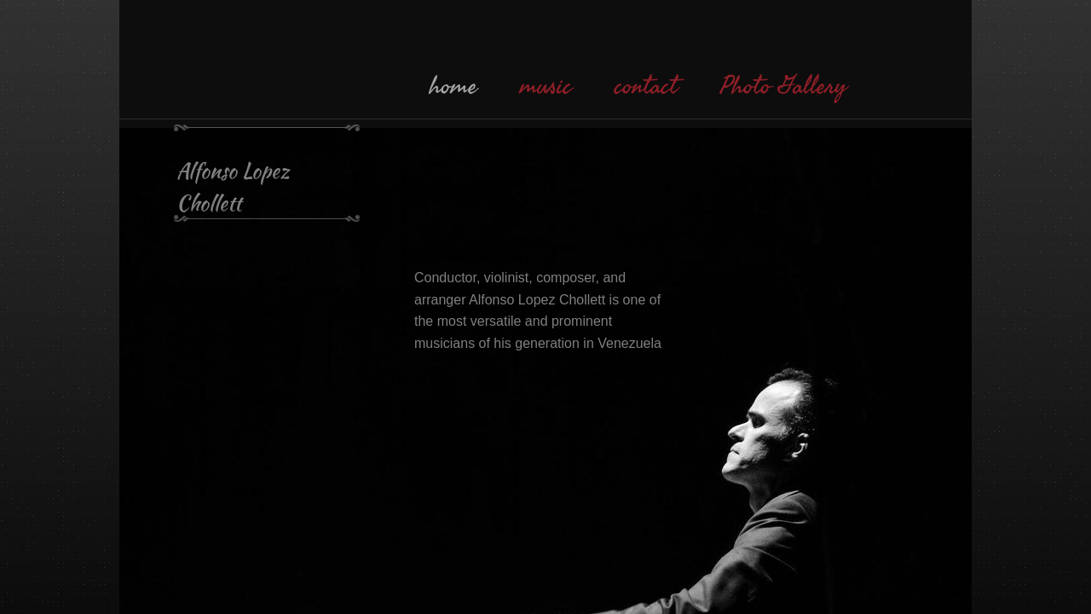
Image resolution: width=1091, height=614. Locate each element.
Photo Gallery (783, 86)
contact (646, 86)
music (546, 86)
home (453, 86)
